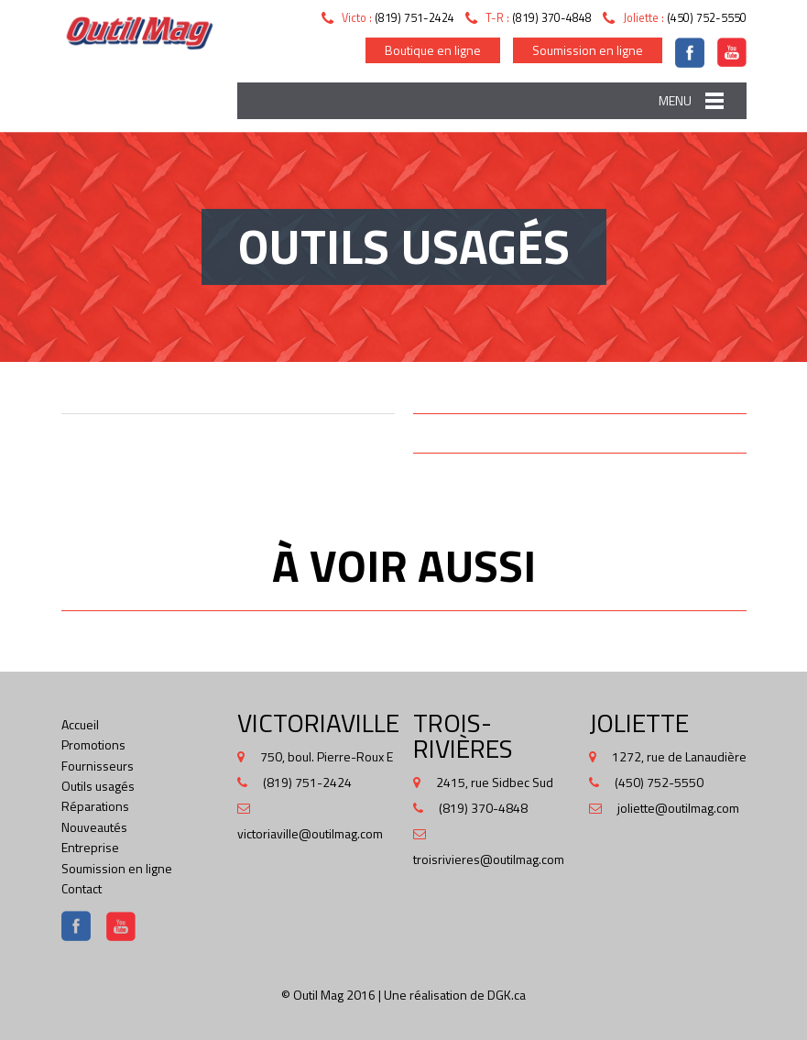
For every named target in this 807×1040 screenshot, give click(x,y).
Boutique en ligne (433, 50)
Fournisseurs (97, 765)
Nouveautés (94, 827)
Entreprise (90, 847)
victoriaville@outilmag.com (310, 833)
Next (373, 439)
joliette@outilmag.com (678, 807)
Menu (675, 100)
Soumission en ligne (587, 50)
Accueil (80, 724)
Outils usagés (98, 785)
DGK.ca (506, 994)
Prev (83, 439)
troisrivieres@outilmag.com (488, 859)
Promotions (93, 744)
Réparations (95, 806)
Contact (81, 888)
